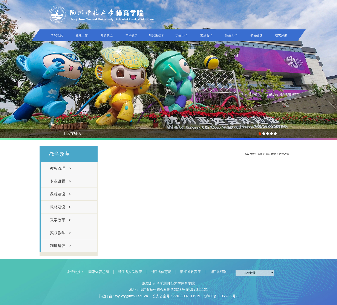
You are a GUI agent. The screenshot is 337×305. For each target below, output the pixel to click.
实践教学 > (60, 233)
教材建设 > (60, 207)
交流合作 (206, 35)
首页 (260, 154)
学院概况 (57, 35)
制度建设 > (60, 246)
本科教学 (132, 35)
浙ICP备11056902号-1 (221, 296)
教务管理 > (60, 168)
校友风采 (281, 35)
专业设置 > (60, 181)
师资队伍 (107, 35)
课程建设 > (60, 194)
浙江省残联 (218, 272)
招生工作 (231, 35)
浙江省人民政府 (130, 272)
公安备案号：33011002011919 (176, 296)
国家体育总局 (98, 272)
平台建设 (256, 35)
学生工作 (181, 35)
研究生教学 (156, 35)
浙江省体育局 (161, 272)
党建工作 (82, 35)
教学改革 (284, 154)
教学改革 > (60, 220)
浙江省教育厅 (190, 272)
